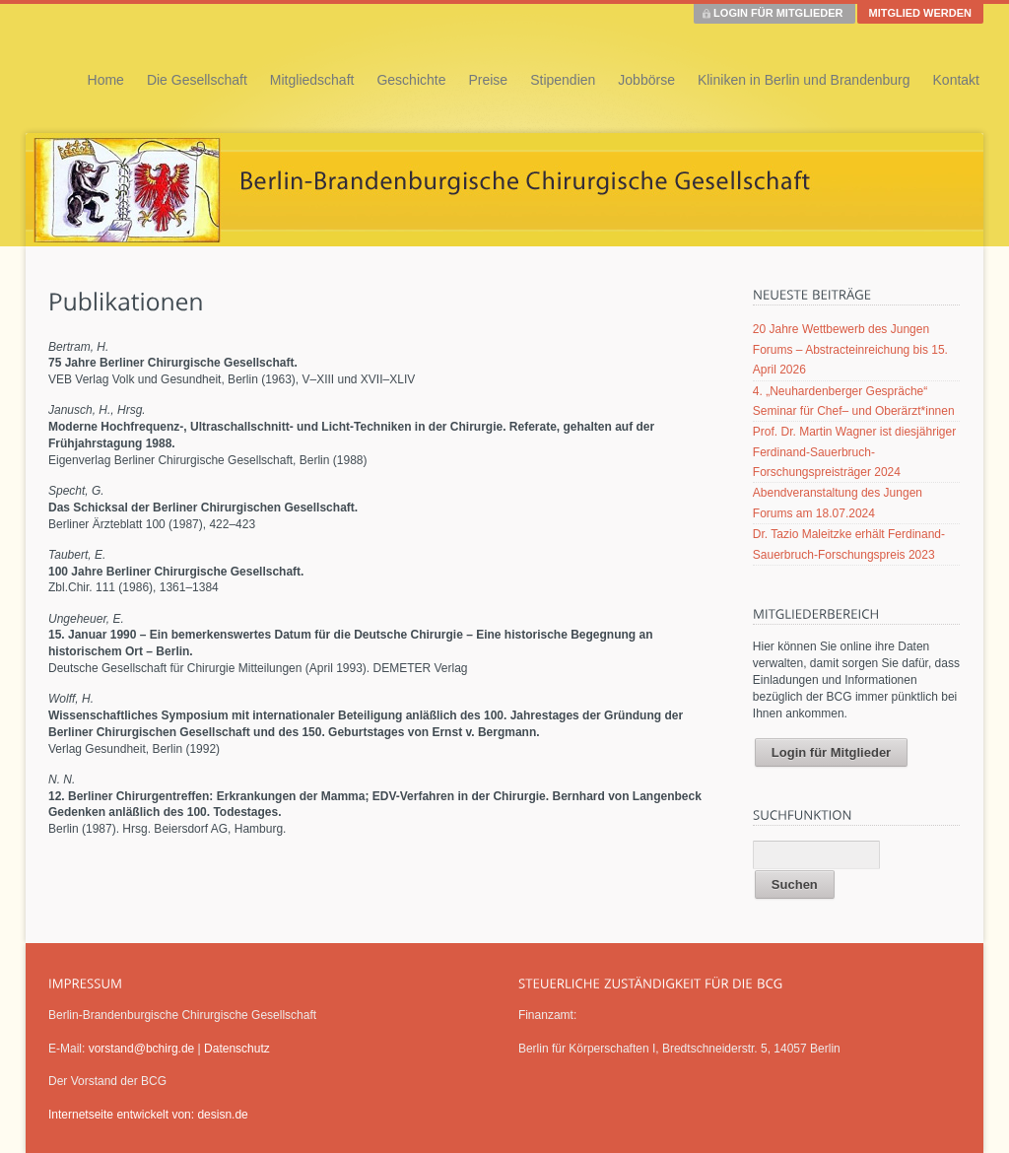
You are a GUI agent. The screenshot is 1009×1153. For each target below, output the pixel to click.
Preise (487, 80)
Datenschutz (237, 1048)
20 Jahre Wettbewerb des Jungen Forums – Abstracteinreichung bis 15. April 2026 (850, 349)
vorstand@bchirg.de (142, 1048)
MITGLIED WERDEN (921, 13)
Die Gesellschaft (197, 80)
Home (106, 80)
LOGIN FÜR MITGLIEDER (777, 13)
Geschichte (410, 80)
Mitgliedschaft (312, 80)
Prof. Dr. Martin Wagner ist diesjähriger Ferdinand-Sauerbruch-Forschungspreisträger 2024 (854, 452)
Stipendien (562, 80)
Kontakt (956, 80)
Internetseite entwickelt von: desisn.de (148, 1114)
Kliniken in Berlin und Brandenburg (804, 80)
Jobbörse (646, 80)
